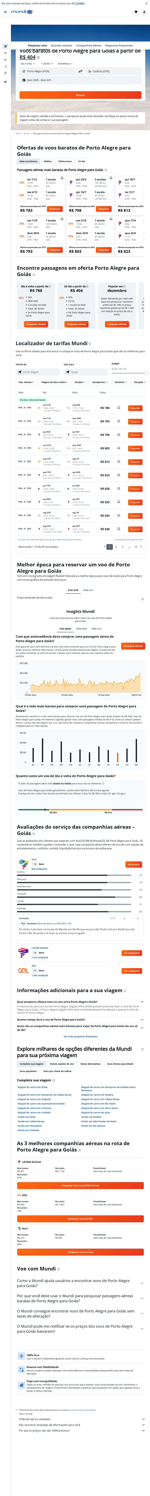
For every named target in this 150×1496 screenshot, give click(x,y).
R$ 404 (28, 57)
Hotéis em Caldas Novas (31, 1121)
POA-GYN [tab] (73, 590)
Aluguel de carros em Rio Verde (98, 1103)
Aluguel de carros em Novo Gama (99, 1108)
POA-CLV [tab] (88, 590)
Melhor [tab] (48, 161)
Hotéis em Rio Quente (93, 1125)
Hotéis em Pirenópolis (30, 1125)
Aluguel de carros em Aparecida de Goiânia (41, 1103)
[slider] (146, 373)
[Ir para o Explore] (5, 48)
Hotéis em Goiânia (91, 1116)
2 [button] (116, 547)
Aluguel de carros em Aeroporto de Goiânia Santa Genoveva (108, 1089)
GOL (34, 965)
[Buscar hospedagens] (5, 28)
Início (18, 133)
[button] (146, 3)
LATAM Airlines (40, 947)
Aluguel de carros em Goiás (32, 1087)
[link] (36, 324)
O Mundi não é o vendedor (82, 1419)
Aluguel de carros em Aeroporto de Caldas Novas (44, 1094)
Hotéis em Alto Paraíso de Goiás (98, 1121)
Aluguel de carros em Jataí (95, 1112)
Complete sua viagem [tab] (31, 1063)
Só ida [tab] (81, 161)
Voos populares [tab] (28, 1071)
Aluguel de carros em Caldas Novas (100, 1099)
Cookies (79, 3)
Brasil (26, 133)
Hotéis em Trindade (28, 1130)
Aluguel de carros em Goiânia (97, 1094)
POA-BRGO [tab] (65, 628)
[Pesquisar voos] (5, 21)
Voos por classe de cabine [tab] (57, 1071)
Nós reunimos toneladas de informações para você (82, 1425)
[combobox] (28, 63)
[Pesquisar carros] (5, 35)
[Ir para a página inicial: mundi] (22, 12)
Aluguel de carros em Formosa (34, 1108)
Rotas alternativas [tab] (90, 1063)
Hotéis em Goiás (27, 1116)
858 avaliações (39, 868)
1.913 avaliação (40, 957)
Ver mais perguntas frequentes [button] (80, 1036)
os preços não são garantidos (83, 1410)
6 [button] (136, 547)
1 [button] (109, 547)
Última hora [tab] (65, 161)
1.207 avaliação (40, 975)
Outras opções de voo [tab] (62, 1063)
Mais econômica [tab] (28, 161)
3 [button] (122, 547)
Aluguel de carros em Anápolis (34, 1099)
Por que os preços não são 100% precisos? (82, 1430)
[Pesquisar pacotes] (5, 41)
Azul (34, 859)
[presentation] (38, 57)
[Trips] (5, 57)
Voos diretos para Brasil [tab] (120, 1063)
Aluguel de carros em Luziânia (34, 1112)
